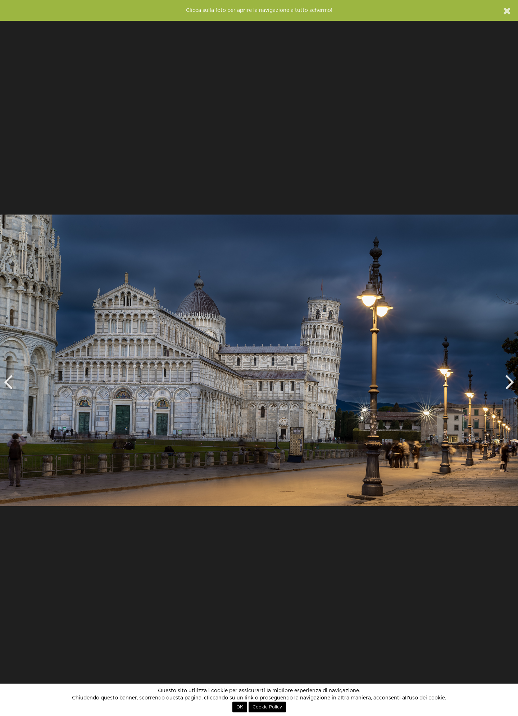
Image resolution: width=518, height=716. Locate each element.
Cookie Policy (267, 707)
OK (239, 707)
